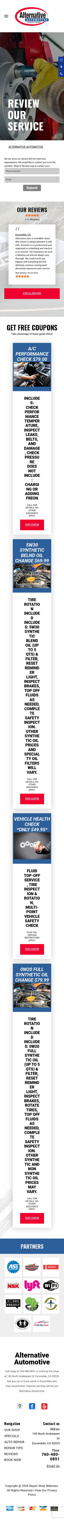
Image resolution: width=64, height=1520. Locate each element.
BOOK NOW (12, 1460)
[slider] (32, 215)
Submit (31, 188)
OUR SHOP (12, 1430)
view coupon (32, 524)
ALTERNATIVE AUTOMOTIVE (26, 147)
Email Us (53, 1466)
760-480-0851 (27, 1371)
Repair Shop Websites (43, 1486)
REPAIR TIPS (13, 1448)
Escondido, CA (23, 234)
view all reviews (32, 293)
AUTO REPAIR (14, 1442)
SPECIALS (11, 1436)
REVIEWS (11, 1454)
